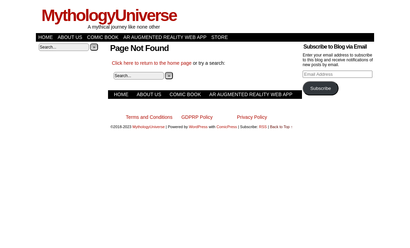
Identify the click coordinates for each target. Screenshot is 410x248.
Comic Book (102, 37)
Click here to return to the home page (152, 63)
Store (219, 37)
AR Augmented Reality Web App (164, 37)
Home (45, 37)
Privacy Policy (252, 117)
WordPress (198, 127)
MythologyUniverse (109, 15)
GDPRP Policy (197, 117)
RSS (263, 127)
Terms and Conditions (149, 117)
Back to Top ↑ (281, 127)
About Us (70, 37)
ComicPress (226, 127)
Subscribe (320, 88)
